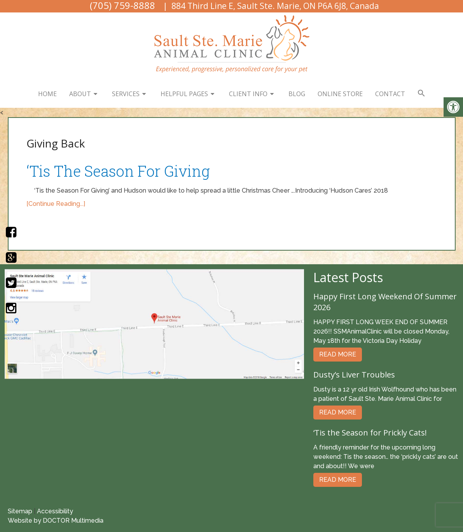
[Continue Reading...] (55, 203)
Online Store (340, 94)
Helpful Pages (184, 94)
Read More (337, 354)
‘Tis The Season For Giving (118, 171)
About (80, 94)
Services (126, 94)
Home (47, 94)
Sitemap (20, 511)
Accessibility (55, 511)
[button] (421, 93)
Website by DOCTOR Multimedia (55, 520)
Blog (296, 94)
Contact (390, 94)
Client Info (248, 94)
